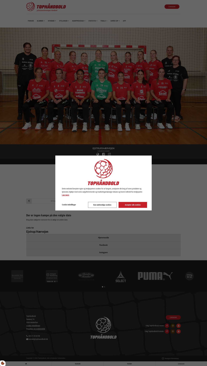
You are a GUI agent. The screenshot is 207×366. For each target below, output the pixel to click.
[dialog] (103, 182)
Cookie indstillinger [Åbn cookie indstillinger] (69, 205)
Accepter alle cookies (133, 205)
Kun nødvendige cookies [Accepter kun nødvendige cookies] (102, 205)
